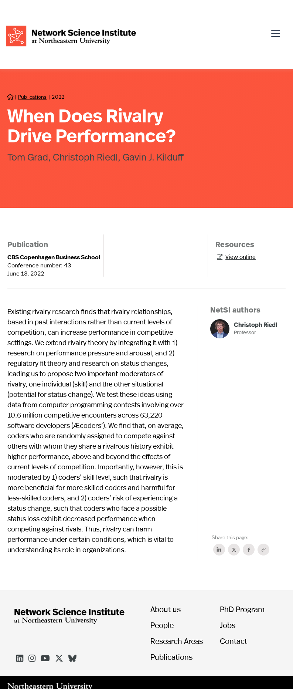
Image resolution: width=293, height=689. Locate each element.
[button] (278, 30)
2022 (58, 96)
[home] (70, 34)
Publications (32, 96)
